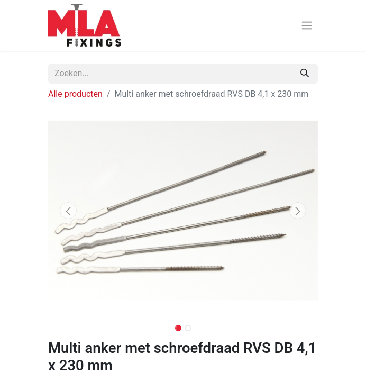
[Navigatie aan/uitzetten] (307, 25)
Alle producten (75, 94)
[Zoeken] (304, 74)
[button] (68, 210)
